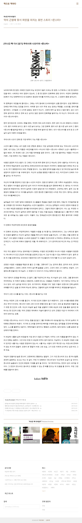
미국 (62, 484)
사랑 (57, 475)
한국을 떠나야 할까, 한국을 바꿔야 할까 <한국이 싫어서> (20, 403)
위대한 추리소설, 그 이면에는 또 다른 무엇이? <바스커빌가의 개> (22, 408)
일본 (50, 478)
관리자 (48, 520)
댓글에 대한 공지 (10, 471)
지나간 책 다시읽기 (10, 400)
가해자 (67, 478)
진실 (51, 481)
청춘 (50, 484)
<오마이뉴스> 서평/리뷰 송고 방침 (15, 480)
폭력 (53, 487)
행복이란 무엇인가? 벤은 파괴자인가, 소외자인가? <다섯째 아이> (22, 406)
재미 (68, 484)
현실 (74, 484)
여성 (69, 475)
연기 (62, 471)
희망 (75, 475)
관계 (44, 484)
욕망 (75, 481)
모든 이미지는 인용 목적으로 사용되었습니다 (19, 484)
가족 (44, 478)
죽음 (60, 478)
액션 (63, 475)
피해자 (73, 471)
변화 (44, 471)
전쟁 (50, 471)
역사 (74, 478)
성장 (57, 481)
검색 (38, 507)
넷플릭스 (45, 487)
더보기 (44, 491)
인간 (56, 471)
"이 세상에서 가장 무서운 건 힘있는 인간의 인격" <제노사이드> (22, 410)
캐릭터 (45, 481)
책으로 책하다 (10, 3)
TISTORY (41, 520)
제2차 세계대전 (48, 475)
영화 (56, 484)
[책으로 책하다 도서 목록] (13, 476)
